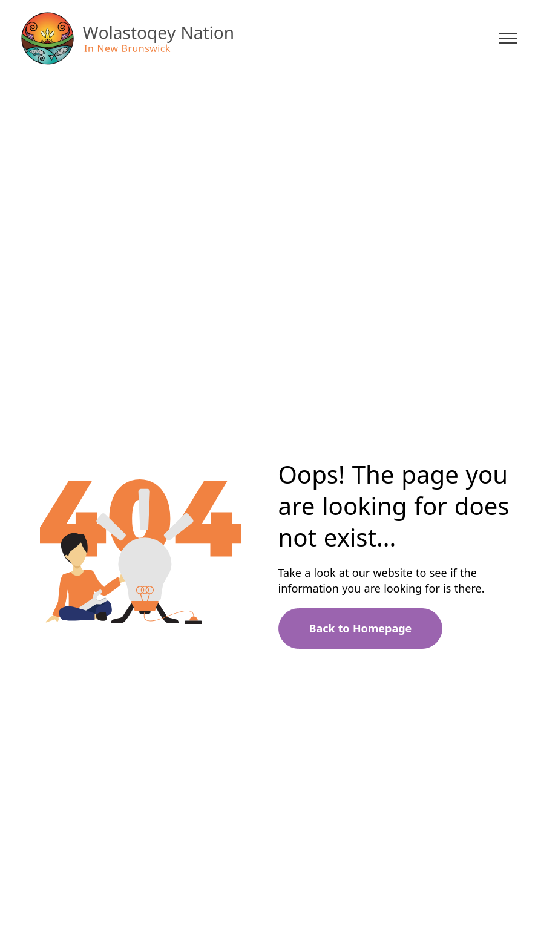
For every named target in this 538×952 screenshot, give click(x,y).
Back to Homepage (360, 628)
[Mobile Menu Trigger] (508, 38)
